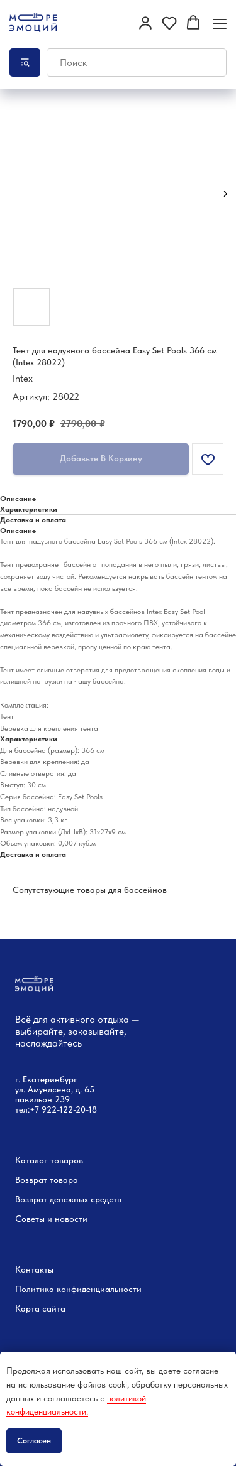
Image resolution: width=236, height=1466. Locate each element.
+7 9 (38, 1109)
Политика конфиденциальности (78, 1289)
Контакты (34, 1269)
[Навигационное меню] (220, 23)
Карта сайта (40, 1308)
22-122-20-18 (72, 1109)
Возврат (31, 1199)
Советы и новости (51, 1219)
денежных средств (85, 1199)
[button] (145, 22)
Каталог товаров (49, 1160)
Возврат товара (46, 1180)
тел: (22, 1109)
